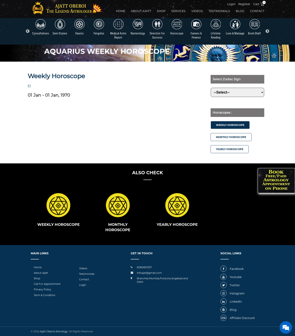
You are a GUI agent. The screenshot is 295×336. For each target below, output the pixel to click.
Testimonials (219, 11)
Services (178, 11)
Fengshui (99, 27)
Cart (258, 4)
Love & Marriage (235, 27)
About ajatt (141, 11)
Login (231, 4)
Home (120, 11)
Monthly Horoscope (231, 137)
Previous (28, 31)
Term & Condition (44, 295)
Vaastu (79, 27)
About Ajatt (41, 272)
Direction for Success (157, 29)
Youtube (231, 277)
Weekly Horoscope (230, 125)
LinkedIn (231, 301)
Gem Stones (60, 27)
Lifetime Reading (216, 29)
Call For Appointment (47, 283)
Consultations (40, 27)
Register (244, 4)
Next (267, 31)
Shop (161, 11)
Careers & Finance (196, 29)
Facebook (232, 269)
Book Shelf (254, 27)
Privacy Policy (42, 289)
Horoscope (176, 27)
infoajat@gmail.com (149, 272)
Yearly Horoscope (229, 149)
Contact (257, 11)
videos (197, 11)
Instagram (232, 293)
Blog (240, 11)
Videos (83, 268)
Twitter (230, 285)
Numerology (138, 27)
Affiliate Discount (237, 318)
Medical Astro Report (118, 29)
